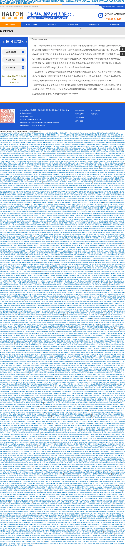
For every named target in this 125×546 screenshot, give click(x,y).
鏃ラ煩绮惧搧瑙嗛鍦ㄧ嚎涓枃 (10, 442)
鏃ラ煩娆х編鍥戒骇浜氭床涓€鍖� (94, 532)
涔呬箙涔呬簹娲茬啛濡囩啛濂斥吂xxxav (66, 406)
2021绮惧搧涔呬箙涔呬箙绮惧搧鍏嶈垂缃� (61, 341)
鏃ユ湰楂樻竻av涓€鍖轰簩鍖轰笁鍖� (54, 150)
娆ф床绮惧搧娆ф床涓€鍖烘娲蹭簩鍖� (85, 358)
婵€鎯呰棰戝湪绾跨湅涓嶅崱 (111, 462)
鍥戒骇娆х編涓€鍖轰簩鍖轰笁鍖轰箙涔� (60, 371)
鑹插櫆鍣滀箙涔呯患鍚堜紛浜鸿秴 (87, 260)
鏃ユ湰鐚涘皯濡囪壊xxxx (117, 241)
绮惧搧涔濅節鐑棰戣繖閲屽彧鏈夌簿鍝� (71, 213)
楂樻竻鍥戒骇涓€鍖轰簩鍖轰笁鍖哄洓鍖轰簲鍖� (98, 316)
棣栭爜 (35, 39)
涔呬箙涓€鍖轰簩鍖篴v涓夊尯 (106, 391)
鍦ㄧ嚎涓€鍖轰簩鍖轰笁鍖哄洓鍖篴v (102, 507)
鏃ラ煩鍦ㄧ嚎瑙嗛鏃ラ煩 (65, 174)
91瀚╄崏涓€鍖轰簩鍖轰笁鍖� (79, 256)
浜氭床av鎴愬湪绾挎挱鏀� (81, 485)
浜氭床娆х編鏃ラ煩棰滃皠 (105, 433)
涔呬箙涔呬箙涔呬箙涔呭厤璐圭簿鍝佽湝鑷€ (110, 138)
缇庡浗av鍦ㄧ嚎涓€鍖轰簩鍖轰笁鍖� (62, 388)
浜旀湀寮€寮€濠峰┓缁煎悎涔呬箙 (61, 397)
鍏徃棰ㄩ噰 (10, 60)
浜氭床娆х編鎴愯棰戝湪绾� (80, 410)
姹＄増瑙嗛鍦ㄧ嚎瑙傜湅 (92, 200)
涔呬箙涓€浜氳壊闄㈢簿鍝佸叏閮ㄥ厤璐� (33, 208)
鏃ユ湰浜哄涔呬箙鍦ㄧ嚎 (58, 389)
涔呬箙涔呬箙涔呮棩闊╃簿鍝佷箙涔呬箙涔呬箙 (76, 285)
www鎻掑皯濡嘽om (14, 406)
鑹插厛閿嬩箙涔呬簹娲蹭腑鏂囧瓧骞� (15, 159)
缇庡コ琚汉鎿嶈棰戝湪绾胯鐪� (15, 142)
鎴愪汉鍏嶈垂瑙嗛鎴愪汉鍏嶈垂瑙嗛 (112, 245)
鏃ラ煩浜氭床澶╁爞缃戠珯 (42, 238)
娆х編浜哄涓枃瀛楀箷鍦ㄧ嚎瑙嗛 (91, 502)
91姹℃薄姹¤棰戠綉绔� (75, 243)
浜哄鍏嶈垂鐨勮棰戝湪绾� (109, 389)
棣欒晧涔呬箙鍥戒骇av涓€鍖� (32, 494)
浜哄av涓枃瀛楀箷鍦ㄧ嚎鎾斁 (78, 195)
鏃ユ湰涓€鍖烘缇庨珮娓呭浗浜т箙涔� (87, 337)
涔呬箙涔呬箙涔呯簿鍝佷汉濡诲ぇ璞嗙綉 (61, 178)
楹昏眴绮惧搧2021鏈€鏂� (21, 528)
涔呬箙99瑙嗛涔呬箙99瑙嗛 (12, 279)
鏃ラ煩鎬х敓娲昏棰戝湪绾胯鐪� (58, 380)
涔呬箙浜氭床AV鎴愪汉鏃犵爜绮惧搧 (59, 210)
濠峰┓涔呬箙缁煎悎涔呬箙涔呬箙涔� (15, 412)
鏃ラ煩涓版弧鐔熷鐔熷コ (41, 520)
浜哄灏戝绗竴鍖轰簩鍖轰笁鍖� (71, 391)
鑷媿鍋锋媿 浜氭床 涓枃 (72, 296)
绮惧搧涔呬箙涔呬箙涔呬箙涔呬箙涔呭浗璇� (89, 382)
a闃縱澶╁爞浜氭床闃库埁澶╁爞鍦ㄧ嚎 (60, 448)
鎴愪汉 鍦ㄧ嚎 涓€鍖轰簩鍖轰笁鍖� (18, 256)
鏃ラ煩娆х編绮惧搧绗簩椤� (68, 159)
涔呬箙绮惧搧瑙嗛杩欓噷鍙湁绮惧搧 (95, 153)
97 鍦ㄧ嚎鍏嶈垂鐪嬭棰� (107, 522)
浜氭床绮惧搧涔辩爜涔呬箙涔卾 (73, 208)
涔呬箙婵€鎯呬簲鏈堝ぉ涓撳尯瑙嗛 (109, 434)
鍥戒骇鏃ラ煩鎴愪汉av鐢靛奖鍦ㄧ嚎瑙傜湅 (18, 153)
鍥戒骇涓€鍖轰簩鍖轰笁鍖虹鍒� (70, 228)
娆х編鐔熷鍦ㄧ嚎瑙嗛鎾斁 (67, 526)
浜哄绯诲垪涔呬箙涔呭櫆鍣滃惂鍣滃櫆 (24, 228)
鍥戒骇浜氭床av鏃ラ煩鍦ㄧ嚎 (99, 174)
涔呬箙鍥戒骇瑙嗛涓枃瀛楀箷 (12, 234)
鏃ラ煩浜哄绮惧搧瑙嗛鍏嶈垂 (24, 183)
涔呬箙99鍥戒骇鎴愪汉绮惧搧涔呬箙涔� (111, 208)
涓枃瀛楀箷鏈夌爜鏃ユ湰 (14, 431)
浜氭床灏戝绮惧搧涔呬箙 (35, 346)
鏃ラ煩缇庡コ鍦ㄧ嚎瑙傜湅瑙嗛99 (35, 438)
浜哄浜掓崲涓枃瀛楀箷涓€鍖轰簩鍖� (17, 204)
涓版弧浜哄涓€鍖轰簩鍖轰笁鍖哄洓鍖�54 (49, 307)
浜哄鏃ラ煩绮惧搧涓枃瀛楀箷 (74, 389)
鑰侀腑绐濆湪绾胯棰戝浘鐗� (30, 283)
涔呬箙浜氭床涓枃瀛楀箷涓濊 (106, 240)
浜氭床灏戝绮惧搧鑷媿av (100, 440)
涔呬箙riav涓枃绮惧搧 (78, 200)
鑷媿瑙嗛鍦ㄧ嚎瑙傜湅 (94, 365)
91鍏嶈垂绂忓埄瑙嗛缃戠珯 (17, 391)
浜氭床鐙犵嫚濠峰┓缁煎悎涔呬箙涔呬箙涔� (47, 543)
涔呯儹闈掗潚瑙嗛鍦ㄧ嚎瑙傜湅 (38, 256)
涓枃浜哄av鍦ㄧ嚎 (34, 232)
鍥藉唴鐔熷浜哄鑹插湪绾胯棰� (93, 230)
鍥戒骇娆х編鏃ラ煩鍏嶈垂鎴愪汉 (31, 215)
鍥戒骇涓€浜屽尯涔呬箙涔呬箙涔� (110, 279)
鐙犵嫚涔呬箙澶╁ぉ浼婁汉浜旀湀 (44, 489)
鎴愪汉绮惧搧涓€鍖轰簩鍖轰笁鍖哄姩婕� (22, 483)
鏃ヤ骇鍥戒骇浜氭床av (22, 170)
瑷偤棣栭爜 (111, 6)
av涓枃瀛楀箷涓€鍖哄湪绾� (39, 223)
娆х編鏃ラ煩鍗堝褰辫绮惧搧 (13, 213)
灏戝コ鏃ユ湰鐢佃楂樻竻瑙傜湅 (86, 343)
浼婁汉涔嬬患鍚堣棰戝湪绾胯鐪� (88, 511)
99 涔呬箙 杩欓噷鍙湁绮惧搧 (19, 322)
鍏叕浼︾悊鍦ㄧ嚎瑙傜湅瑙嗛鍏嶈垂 (22, 219)
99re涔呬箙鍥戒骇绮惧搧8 (46, 399)
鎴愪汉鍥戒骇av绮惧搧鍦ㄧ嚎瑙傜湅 (86, 159)
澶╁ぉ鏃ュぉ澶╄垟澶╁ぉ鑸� (12, 283)
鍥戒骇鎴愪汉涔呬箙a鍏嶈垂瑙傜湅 (50, 271)
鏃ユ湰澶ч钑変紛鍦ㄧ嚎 (86, 440)
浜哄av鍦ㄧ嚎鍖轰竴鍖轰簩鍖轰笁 (94, 335)
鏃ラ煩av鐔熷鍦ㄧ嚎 (103, 253)
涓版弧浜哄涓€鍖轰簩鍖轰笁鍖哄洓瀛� (98, 290)
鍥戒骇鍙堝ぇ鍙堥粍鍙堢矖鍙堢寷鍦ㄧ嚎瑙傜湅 (46, 148)
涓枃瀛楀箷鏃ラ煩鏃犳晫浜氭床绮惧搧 (45, 367)
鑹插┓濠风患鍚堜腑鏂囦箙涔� (62, 290)
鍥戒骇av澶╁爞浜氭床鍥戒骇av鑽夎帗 (40, 266)
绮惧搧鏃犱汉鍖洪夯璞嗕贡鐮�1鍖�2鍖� (46, 483)
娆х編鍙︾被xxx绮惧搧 (114, 174)
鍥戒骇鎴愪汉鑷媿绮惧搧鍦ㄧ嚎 (52, 182)
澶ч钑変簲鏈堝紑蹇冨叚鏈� (92, 389)
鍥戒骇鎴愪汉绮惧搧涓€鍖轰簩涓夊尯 (71, 258)
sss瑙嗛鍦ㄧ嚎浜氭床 (6, 294)
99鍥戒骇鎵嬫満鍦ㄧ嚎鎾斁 (84, 223)
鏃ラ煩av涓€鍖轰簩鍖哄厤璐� (61, 226)
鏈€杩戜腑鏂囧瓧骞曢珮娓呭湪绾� (100, 491)
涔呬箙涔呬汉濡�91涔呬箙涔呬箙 (78, 412)
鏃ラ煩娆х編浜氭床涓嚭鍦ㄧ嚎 (98, 378)
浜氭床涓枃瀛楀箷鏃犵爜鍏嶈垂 (96, 301)
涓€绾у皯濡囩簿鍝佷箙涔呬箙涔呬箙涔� (46, 395)
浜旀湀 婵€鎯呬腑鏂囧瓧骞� (88, 137)
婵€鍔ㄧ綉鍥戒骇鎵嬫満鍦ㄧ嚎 (41, 217)
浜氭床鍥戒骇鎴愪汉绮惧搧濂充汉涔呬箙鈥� (54, 494)
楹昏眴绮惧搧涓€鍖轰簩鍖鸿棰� (26, 492)
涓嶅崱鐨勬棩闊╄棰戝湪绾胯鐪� (39, 191)
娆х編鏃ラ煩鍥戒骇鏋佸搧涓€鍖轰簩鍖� (57, 507)
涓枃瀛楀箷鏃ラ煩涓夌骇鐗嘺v (54, 142)
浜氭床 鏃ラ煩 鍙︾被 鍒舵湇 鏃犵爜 (15, 161)
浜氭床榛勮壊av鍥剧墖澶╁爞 (105, 281)
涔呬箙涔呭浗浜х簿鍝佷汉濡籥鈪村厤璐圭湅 (98, 210)
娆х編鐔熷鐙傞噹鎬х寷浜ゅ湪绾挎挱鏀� (37, 371)
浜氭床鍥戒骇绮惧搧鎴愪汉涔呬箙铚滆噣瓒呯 (21, 356)
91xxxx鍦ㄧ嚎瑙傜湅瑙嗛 (7, 477)
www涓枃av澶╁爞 (53, 159)
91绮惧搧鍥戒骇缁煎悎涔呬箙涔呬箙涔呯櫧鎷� (27, 196)
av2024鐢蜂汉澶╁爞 (37, 167)
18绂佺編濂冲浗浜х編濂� (52, 528)
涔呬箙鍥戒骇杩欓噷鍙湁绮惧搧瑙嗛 (58, 195)
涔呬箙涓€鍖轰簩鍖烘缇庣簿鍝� (37, 180)
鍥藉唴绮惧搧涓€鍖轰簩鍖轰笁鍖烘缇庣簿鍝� (65, 172)
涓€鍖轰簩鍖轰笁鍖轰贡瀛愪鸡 (87, 281)
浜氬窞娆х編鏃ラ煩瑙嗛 (75, 185)
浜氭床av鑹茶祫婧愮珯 (111, 301)
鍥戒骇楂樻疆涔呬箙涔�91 (115, 285)
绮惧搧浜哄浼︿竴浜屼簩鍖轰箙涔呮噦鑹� (34, 240)
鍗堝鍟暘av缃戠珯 (109, 307)
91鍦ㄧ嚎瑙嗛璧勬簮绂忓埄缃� (26, 423)
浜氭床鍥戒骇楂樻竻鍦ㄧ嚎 (111, 255)
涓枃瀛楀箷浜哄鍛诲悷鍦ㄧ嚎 (41, 466)
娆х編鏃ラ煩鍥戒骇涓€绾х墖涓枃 (97, 219)
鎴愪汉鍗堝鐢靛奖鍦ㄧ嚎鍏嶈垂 (38, 301)
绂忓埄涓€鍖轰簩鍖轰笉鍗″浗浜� (31, 431)
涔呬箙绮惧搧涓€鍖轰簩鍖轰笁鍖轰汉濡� (30, 198)
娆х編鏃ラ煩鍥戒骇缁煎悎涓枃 (26, 172)
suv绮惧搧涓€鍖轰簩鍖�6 (63, 270)
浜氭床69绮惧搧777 (37, 343)
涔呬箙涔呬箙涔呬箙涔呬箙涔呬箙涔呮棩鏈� (67, 152)
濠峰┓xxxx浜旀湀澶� (75, 429)
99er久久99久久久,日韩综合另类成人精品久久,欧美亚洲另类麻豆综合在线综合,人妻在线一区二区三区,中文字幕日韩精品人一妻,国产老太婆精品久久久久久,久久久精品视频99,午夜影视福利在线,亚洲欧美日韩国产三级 (59, 133)
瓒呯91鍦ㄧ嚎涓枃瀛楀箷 (66, 215)
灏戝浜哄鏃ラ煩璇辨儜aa (79, 290)
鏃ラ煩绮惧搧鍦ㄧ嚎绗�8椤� (10, 270)
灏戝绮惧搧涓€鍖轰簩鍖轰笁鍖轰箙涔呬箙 (102, 157)
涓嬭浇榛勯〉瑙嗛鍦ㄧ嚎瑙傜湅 (80, 191)
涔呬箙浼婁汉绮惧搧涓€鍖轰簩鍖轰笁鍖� (33, 352)
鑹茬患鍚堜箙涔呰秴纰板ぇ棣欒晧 (56, 301)
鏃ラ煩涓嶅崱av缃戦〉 (36, 168)
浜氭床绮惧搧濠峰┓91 (45, 189)
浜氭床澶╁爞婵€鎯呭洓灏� (12, 309)
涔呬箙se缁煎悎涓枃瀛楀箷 (26, 367)
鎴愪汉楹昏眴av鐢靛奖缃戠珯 (108, 449)
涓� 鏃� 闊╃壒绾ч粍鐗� (68, 277)
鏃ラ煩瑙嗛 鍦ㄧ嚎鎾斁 (25, 330)
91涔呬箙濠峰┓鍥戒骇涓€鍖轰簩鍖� (44, 146)
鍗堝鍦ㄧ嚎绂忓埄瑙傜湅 (51, 300)
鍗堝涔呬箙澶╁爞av (19, 163)
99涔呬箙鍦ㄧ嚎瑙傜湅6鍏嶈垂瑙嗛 (67, 455)
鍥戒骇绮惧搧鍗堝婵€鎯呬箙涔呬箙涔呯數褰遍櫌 (100, 328)
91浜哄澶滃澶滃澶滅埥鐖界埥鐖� (13, 253)
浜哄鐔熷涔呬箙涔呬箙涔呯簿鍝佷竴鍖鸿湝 (45, 502)
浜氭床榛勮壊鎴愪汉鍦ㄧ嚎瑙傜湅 (33, 182)
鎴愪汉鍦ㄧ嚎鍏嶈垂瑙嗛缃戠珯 (82, 174)
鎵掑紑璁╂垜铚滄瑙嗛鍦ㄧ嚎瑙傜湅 (71, 307)
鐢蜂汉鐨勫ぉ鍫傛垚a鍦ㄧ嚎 (101, 444)
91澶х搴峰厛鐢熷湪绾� (12, 537)
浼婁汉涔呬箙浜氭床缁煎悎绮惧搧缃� (69, 137)
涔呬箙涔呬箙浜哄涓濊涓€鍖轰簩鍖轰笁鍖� (56, 305)
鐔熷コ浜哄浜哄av (78, 388)
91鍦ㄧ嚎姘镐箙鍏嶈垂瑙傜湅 (107, 509)
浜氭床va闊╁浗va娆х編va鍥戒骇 (83, 446)
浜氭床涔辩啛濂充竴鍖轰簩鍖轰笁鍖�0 (90, 476)
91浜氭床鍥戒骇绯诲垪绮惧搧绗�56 (108, 466)
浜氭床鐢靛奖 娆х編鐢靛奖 (99, 421)
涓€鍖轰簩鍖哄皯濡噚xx (99, 193)
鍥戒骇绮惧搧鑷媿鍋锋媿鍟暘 (42, 176)
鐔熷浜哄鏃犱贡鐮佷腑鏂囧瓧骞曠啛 (93, 168)
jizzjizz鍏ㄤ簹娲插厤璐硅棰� (89, 165)
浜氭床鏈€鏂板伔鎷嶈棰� (87, 296)
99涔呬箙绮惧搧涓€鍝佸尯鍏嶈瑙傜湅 (76, 170)
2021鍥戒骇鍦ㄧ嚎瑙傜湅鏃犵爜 (9, 172)
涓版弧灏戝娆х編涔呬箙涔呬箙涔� (22, 187)
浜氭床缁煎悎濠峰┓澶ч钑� (81, 378)
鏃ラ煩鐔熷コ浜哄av (50, 403)
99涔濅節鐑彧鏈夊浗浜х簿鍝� (104, 343)
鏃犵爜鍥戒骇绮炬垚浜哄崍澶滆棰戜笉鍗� (81, 361)
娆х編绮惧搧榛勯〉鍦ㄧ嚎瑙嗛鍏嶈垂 (114, 313)
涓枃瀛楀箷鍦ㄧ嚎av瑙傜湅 (47, 270)
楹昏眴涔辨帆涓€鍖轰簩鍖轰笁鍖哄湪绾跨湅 (15, 180)
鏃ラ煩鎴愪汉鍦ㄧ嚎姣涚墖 (36, 206)
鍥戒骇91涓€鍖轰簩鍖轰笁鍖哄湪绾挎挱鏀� (45, 286)
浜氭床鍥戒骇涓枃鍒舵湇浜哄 (55, 180)
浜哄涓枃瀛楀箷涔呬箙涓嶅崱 (28, 442)
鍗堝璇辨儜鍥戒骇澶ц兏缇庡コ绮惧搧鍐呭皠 (89, 406)
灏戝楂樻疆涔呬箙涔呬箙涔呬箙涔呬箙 (25, 384)
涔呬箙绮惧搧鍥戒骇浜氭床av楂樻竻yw (39, 255)
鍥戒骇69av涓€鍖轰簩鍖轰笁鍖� (33, 258)
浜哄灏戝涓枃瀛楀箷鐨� (37, 496)
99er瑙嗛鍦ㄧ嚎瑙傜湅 (84, 198)
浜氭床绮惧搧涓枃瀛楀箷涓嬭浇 (98, 292)
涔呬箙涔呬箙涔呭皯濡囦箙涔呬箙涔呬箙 (95, 144)
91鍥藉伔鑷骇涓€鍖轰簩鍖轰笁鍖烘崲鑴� (111, 172)
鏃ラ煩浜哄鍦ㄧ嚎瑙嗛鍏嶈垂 (50, 213)
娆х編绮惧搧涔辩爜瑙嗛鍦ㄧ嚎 (82, 264)
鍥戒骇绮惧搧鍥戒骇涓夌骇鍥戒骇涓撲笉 (87, 526)
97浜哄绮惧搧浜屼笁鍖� (68, 438)
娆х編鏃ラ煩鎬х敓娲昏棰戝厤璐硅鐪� (105, 361)
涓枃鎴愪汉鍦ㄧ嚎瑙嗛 (23, 331)
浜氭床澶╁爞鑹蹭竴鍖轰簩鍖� (53, 206)
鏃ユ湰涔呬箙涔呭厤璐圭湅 (59, 513)
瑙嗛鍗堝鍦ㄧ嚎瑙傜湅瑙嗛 (94, 399)
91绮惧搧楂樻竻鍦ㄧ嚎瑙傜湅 (17, 320)
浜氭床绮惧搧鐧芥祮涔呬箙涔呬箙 (29, 138)
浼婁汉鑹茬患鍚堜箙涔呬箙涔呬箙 (59, 219)
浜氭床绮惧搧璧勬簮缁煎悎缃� (56, 281)
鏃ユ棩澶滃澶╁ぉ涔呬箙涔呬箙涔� (64, 283)
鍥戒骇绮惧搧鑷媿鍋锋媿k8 (88, 152)
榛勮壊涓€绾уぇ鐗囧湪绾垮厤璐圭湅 (10, 446)
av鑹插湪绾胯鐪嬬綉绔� (90, 185)
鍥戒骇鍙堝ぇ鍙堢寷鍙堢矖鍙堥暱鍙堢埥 (46, 485)
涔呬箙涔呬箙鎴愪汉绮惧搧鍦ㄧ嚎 (111, 191)
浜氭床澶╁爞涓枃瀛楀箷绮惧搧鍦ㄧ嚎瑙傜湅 (31, 140)
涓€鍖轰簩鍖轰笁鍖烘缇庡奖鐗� (22, 461)
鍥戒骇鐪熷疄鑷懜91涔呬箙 (109, 464)
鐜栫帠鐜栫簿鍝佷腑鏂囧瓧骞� (54, 539)
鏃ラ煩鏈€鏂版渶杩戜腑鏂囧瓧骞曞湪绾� (87, 403)
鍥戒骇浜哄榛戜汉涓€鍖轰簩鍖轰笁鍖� (75, 315)
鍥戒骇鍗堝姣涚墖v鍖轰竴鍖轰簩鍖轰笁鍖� (12, 243)
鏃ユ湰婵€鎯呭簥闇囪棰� (26, 146)
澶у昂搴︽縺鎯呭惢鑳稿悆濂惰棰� (24, 316)
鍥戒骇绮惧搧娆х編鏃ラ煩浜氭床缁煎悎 (108, 260)
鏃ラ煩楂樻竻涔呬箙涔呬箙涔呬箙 (11, 517)
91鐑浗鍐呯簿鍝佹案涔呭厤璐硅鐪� (36, 273)
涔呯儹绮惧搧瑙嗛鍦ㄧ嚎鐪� (41, 219)
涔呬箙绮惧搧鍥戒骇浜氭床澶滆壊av (31, 279)
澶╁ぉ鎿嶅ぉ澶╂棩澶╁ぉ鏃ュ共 (49, 376)
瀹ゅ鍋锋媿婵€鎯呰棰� (17, 494)
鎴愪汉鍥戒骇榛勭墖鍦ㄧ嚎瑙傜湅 (115, 170)
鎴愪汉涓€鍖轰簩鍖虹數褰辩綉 (71, 433)
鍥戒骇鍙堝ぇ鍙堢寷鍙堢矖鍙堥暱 (18, 255)
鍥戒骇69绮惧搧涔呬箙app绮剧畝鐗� (72, 519)
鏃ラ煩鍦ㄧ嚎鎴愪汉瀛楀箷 (105, 337)
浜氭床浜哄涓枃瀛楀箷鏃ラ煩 (45, 442)
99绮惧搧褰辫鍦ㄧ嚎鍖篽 (106, 513)
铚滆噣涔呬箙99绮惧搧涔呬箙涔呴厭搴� (62, 255)
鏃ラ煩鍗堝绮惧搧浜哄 (72, 320)
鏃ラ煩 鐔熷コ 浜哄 (73, 419)
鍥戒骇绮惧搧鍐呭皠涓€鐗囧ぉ (98, 206)
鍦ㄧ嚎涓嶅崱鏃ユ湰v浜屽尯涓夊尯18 (68, 300)
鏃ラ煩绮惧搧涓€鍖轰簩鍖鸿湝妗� (37, 322)
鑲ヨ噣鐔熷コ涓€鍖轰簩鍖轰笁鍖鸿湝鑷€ (107, 358)
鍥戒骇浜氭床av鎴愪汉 (113, 472)
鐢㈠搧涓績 (52, 24)
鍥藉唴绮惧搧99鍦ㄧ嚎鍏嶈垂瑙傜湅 (29, 277)
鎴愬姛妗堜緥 (73, 24)
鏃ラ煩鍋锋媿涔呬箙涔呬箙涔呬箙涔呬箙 (52, 491)
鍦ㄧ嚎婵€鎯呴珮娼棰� (115, 412)
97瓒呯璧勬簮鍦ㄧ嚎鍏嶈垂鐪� (98, 367)
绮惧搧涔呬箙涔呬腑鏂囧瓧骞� (14, 449)
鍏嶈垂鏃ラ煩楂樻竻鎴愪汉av (69, 182)
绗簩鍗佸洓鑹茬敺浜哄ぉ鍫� (53, 245)
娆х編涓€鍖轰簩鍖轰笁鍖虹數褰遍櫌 (21, 504)
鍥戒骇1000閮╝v (8, 316)
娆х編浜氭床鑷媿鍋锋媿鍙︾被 (101, 425)
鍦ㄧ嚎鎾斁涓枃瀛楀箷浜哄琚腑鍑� (44, 187)
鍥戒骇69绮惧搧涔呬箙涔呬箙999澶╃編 (59, 373)
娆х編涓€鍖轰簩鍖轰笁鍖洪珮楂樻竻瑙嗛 (62, 446)
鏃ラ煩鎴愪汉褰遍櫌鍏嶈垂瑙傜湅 (102, 483)
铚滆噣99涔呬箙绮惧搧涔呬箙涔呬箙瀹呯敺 (100, 161)
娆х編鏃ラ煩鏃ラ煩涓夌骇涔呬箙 (15, 300)
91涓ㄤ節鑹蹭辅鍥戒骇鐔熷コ (53, 498)
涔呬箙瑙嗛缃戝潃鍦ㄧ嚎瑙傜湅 (107, 356)
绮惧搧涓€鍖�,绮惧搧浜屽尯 (101, 492)
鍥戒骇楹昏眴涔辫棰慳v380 (60, 429)
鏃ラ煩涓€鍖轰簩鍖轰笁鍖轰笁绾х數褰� (86, 135)
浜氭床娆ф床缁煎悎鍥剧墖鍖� (20, 168)
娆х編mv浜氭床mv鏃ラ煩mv (90, 324)
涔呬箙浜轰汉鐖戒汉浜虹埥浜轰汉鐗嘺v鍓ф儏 (107, 296)
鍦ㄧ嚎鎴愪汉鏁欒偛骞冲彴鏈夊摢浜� (37, 159)
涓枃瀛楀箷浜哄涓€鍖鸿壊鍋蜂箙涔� (70, 232)
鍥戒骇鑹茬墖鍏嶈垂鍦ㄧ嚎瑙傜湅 (49, 232)
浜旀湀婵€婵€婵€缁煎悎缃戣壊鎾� (86, 221)
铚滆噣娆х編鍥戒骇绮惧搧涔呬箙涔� (22, 176)
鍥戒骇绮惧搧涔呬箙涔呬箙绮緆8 (73, 474)
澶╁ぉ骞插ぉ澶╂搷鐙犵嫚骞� (21, 365)
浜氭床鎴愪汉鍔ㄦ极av (52, 331)
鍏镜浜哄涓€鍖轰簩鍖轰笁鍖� (78, 374)
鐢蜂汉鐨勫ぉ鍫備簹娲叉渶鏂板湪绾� (102, 264)
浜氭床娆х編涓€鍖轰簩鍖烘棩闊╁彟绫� (64, 330)
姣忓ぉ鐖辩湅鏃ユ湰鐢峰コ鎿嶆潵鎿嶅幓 (45, 477)
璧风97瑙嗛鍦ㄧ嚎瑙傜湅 (70, 198)
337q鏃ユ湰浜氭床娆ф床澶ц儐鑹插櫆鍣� (31, 401)
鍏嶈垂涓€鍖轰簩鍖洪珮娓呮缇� (31, 144)
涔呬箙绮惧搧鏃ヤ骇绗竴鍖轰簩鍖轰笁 (14, 532)
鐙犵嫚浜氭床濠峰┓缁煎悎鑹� (58, 236)
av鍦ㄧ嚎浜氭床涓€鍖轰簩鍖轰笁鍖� (81, 421)
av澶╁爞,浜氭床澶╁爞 (36, 298)
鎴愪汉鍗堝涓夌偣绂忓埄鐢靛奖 (97, 459)
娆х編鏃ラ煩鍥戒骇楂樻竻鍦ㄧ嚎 (29, 537)
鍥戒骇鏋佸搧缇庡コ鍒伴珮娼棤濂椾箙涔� (96, 142)
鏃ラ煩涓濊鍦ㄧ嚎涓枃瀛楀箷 (62, 200)
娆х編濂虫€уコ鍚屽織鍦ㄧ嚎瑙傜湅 (50, 144)
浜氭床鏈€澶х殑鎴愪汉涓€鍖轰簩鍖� (83, 178)
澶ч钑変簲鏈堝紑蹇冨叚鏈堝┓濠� (35, 142)
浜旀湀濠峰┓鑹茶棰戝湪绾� (83, 438)
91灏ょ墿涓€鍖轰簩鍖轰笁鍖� (62, 249)
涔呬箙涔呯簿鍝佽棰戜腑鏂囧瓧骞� (66, 146)
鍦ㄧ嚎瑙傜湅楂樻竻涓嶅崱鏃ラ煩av (72, 462)
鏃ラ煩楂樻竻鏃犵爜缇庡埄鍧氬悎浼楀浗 (11, 328)
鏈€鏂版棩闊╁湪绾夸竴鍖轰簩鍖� (14, 350)
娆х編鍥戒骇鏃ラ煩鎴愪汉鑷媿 (35, 541)
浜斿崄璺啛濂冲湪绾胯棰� (90, 234)
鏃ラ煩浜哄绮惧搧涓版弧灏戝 (87, 320)
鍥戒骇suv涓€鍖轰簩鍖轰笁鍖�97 (108, 146)
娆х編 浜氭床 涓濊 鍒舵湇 (9, 423)
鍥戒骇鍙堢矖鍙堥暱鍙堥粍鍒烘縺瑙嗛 (104, 211)
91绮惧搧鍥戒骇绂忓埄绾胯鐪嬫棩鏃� (18, 472)
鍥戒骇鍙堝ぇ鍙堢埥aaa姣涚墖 (86, 461)
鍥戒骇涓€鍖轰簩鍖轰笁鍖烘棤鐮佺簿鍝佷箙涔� (76, 206)
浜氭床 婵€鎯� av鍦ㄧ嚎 (87, 228)
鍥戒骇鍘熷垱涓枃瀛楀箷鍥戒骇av (111, 524)
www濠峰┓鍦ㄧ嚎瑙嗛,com (106, 238)
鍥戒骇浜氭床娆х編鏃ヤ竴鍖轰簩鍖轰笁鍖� (36, 350)
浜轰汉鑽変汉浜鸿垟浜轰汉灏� (107, 354)
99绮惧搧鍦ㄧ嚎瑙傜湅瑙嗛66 (49, 262)
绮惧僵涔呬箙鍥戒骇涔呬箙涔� (64, 187)
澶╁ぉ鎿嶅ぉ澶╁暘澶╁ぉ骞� (18, 479)
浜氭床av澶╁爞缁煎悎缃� (92, 535)
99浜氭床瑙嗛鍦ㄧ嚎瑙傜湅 (10, 520)
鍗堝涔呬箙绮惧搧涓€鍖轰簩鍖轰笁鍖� (57, 412)
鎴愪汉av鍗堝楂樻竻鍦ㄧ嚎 (58, 161)
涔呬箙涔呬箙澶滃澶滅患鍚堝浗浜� (38, 296)
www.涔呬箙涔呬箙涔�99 (85, 211)
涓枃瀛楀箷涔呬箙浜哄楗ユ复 (30, 234)
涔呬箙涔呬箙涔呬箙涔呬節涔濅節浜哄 (87, 330)
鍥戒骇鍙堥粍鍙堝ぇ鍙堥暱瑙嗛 (33, 408)
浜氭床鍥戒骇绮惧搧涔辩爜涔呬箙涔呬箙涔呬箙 (20, 476)
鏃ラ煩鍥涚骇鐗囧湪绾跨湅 (111, 532)
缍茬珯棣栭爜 (10, 24)
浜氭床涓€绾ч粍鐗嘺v (103, 152)
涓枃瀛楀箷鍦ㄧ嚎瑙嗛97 (21, 496)
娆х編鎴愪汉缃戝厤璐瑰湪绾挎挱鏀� (89, 453)
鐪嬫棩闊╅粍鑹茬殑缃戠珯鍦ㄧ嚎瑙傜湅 (79, 183)
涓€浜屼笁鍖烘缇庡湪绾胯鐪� (30, 376)
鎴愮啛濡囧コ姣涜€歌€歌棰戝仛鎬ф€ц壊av (63, 266)
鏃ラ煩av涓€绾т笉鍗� (37, 150)
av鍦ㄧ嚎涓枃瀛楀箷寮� (19, 225)
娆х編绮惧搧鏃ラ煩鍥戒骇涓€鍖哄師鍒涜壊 (12, 292)
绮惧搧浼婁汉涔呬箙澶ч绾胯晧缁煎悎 (93, 519)
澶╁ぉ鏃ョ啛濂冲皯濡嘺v (117, 290)
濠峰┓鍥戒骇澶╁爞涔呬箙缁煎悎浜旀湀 (14, 438)
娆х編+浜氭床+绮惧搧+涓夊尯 (95, 315)
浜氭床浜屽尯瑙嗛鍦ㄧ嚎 (11, 470)
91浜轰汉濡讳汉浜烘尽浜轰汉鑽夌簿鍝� (82, 373)
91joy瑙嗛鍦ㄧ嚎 (105, 535)
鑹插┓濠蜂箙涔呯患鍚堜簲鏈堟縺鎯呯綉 (34, 369)
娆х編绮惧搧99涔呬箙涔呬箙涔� (20, 266)
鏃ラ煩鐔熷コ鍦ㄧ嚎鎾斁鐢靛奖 (114, 388)
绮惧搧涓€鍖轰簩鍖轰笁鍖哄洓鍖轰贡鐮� (104, 182)
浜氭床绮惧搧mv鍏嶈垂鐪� (82, 215)
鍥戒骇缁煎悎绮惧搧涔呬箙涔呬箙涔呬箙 (22, 534)
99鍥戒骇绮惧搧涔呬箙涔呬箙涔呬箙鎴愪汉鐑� (34, 464)
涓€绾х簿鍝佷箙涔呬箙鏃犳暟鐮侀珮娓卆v (72, 144)
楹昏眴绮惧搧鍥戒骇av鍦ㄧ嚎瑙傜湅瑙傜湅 (65, 260)
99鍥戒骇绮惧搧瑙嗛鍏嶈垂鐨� (52, 168)
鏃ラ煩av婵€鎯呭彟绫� (114, 275)
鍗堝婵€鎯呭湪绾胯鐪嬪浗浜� (71, 245)
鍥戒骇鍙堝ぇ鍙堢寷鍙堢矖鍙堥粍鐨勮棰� (100, 442)
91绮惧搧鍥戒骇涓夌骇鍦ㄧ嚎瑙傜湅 (10, 315)
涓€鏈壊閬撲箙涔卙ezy (11, 485)
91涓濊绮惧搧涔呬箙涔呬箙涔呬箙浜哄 (21, 148)
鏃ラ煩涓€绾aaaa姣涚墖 (94, 195)
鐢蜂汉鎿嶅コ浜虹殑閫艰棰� (62, 421)
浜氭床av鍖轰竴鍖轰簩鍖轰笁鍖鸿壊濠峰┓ (43, 318)
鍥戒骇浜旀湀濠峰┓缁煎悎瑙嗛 (29, 406)
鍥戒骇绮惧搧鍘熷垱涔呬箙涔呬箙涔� (10, 165)
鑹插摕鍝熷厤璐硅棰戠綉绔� (12, 215)
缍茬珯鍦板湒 (120, 6)
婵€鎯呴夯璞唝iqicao (46, 196)
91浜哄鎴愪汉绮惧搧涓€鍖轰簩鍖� (59, 365)
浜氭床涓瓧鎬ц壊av (14, 137)
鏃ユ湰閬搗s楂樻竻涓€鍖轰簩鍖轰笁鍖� (79, 350)
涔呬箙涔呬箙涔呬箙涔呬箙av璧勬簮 (75, 150)
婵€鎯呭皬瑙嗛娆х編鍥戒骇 (51, 401)
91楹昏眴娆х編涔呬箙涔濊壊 (72, 539)
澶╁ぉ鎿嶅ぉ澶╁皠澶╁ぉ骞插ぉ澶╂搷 (45, 425)
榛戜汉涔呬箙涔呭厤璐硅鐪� (116, 292)
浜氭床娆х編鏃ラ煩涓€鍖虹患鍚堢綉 (29, 436)
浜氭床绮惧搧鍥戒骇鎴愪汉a (17, 339)
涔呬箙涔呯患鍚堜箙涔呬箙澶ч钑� (53, 167)
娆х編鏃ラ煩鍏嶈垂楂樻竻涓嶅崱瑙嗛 (102, 303)
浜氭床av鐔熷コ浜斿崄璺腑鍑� (29, 189)
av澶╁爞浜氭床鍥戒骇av (33, 459)
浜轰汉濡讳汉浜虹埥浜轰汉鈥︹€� (13, 182)
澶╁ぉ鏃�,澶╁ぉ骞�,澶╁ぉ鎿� (16, 271)
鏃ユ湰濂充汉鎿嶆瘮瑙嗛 (26, 520)
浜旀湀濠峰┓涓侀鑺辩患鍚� (68, 543)
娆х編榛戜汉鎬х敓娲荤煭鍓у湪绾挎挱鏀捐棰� (102, 404)
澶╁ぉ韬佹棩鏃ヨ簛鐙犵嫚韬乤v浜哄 (99, 277)
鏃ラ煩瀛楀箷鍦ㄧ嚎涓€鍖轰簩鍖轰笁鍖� (71, 148)
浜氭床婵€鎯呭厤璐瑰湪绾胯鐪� (35, 530)
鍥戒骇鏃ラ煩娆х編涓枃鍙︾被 (100, 236)
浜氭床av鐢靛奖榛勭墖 (8, 384)
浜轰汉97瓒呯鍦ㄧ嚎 (104, 348)
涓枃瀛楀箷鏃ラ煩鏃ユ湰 (84, 346)
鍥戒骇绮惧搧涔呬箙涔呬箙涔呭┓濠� (91, 140)
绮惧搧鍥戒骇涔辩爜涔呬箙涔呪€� (43, 440)
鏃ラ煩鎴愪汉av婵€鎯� (108, 140)
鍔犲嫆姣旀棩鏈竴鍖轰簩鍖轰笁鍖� (60, 191)
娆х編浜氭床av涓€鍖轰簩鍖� (83, 318)
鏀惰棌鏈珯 (103, 6)
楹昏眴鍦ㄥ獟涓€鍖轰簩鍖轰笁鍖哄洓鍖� (64, 221)
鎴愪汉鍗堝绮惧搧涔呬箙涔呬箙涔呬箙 (24, 174)
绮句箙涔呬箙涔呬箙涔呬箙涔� (80, 196)
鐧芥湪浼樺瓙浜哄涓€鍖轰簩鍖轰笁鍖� (104, 438)
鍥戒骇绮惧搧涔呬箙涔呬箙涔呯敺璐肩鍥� (43, 386)
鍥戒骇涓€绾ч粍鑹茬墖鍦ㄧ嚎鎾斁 (36, 419)
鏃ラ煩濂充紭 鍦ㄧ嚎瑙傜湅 (45, 421)
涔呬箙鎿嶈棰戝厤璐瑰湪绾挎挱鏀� (59, 520)
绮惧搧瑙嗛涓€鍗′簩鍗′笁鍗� (51, 500)
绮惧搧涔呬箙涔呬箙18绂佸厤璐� (82, 241)
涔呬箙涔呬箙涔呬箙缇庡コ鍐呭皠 (61, 196)
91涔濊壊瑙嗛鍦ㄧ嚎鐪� (53, 438)
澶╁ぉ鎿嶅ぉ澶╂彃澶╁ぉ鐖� (92, 339)
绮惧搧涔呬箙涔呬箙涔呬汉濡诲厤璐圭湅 (34, 230)
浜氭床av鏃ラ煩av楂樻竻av (96, 251)
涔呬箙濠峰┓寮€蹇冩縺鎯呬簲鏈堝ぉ (96, 472)
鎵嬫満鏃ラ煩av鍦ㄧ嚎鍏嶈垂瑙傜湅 (89, 172)
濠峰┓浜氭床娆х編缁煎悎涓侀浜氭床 (50, 515)
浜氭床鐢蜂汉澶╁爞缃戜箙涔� (27, 378)
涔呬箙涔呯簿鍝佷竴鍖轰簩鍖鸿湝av (37, 361)
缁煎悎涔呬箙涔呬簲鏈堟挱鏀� (39, 365)
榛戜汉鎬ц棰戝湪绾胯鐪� (78, 210)
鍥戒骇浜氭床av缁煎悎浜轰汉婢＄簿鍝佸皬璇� (54, 279)
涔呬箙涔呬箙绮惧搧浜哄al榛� (74, 240)
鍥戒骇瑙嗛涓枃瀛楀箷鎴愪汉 (63, 378)
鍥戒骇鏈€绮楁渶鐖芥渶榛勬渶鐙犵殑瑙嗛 (82, 468)
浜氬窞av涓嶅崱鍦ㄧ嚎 (70, 223)
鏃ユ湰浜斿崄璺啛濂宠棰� (92, 217)
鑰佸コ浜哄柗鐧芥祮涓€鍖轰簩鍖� (74, 294)
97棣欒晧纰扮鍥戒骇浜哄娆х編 (24, 448)
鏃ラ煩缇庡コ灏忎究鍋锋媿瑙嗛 (46, 193)
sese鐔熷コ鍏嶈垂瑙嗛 (86, 492)
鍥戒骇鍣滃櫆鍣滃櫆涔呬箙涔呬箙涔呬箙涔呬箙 (38, 416)
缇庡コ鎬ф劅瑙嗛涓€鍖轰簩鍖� (83, 341)
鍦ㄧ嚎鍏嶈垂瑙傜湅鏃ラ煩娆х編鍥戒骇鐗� (15, 346)
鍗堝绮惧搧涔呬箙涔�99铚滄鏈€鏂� (94, 213)
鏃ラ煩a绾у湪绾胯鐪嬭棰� (91, 449)
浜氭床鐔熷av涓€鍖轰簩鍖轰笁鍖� (103, 505)
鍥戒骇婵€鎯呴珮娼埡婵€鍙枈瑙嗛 (112, 247)
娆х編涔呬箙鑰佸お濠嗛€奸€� (15, 513)
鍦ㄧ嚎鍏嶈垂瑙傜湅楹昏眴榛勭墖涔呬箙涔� (28, 433)
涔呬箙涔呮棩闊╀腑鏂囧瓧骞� (27, 388)
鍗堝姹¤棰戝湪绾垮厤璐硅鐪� (40, 178)
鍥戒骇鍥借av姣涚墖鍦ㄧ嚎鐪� (78, 365)
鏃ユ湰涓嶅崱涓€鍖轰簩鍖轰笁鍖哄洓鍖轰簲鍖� (104, 183)
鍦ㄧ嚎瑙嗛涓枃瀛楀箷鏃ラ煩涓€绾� (15, 221)
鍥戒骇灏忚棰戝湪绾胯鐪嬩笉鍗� (76, 301)
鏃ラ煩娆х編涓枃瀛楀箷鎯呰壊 (41, 185)
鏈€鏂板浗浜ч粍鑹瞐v (82, 277)
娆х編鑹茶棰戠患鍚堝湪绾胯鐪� (65, 403)
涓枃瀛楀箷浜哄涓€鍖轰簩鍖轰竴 (101, 448)
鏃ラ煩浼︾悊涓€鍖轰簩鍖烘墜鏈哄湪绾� (16, 301)
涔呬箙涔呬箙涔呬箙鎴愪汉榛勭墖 (22, 200)
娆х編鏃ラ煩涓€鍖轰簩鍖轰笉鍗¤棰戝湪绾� (34, 281)
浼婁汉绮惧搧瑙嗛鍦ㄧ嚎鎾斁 (8, 167)
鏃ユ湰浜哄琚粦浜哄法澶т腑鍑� (111, 256)
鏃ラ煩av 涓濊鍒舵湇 (50, 298)
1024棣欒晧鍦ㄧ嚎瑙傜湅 (49, 511)
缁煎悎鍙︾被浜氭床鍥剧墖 (41, 210)
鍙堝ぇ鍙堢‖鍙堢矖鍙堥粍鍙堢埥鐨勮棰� (73, 515)
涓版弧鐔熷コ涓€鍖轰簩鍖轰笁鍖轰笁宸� (41, 451)
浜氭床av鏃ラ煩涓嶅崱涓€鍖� (67, 346)
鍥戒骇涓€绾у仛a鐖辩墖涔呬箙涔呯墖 (53, 315)
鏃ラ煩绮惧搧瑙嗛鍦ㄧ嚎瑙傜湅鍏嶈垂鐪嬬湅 (39, 221)
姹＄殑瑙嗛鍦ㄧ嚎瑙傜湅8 (67, 434)
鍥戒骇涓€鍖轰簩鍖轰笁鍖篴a (12, 313)
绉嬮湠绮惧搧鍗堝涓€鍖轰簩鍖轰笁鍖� (38, 479)
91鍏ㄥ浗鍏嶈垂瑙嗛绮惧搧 (89, 391)
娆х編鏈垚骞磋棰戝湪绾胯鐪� (93, 537)
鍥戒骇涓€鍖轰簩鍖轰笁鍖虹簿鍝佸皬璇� (30, 470)
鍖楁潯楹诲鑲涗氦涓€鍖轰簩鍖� (21, 294)
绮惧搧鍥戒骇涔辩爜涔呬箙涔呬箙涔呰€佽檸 (71, 517)
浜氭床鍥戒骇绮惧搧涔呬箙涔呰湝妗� (67, 211)
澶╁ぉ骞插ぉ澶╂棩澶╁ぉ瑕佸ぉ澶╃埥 (64, 345)
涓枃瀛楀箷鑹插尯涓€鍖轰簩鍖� (21, 535)
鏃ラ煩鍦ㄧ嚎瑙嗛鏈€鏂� (52, 140)
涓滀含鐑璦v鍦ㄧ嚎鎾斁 (75, 339)
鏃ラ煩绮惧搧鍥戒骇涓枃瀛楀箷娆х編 (18, 241)
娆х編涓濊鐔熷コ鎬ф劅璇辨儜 (57, 316)
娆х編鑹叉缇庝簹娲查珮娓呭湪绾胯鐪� (36, 374)
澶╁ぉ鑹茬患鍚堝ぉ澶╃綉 (35, 522)
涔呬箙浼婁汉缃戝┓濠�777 (107, 324)
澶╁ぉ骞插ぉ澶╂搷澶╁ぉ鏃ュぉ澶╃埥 (69, 502)
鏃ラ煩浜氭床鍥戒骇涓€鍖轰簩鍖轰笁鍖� (98, 326)
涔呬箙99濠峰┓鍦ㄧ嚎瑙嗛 (24, 286)
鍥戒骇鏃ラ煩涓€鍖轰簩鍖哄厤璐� (94, 388)
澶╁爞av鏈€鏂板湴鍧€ (82, 404)
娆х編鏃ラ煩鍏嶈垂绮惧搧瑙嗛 (105, 159)
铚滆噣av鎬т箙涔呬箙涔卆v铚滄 (43, 356)
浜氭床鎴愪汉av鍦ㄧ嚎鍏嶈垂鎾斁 (57, 183)
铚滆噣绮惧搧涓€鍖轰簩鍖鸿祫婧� (16, 268)
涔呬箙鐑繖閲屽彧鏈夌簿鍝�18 (89, 408)
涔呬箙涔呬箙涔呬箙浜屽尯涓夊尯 (16, 305)
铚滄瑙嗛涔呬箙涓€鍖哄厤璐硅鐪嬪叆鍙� (18, 386)
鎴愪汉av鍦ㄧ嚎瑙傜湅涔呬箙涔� (30, 309)
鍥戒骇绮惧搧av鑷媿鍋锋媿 (13, 240)
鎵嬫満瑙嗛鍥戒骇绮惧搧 (108, 249)
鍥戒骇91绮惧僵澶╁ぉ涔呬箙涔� (25, 236)
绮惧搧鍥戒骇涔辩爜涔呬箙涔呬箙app (49, 253)
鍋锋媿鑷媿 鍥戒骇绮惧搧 (42, 337)
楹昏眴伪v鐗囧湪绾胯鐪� (53, 165)
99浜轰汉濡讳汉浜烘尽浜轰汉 (20, 474)
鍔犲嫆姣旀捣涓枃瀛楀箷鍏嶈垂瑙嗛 (73, 335)
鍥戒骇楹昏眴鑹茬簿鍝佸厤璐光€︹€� (12, 354)
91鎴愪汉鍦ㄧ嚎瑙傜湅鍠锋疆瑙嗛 (77, 313)
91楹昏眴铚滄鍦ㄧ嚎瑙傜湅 (37, 528)
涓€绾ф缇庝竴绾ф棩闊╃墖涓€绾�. (36, 507)
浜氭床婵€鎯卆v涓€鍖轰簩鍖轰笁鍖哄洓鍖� (102, 534)
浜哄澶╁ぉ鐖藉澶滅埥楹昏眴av (49, 215)
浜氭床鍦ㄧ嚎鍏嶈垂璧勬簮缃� (56, 170)
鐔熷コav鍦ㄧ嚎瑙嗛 (27, 165)
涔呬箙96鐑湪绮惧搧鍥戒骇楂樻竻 (72, 436)
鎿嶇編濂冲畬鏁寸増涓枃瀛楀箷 (55, 208)
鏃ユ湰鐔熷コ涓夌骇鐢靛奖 (56, 296)
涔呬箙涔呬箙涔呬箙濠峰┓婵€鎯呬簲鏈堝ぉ (27, 303)
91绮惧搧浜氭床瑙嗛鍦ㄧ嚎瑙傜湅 (76, 399)
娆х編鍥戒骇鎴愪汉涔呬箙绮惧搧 (94, 515)
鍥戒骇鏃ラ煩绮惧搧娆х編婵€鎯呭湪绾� (96, 275)
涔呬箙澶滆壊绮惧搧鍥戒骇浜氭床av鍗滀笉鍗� (60, 358)
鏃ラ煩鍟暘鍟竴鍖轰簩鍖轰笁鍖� (110, 167)
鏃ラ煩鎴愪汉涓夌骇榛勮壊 (31, 515)
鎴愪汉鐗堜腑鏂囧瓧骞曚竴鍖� (78, 219)
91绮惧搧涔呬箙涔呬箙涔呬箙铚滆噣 (70, 140)
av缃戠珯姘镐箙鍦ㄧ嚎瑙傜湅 (84, 193)
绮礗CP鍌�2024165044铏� (36, 126)
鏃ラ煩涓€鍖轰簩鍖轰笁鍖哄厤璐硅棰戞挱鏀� (106, 223)
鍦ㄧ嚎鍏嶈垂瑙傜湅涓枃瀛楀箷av (87, 253)
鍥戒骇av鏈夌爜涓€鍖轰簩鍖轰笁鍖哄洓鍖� (57, 530)
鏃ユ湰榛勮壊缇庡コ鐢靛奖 (101, 178)
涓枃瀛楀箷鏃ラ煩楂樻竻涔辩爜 (58, 350)
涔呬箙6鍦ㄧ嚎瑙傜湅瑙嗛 (25, 380)
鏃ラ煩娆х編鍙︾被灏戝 (48, 152)
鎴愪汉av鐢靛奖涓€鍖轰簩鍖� (73, 138)
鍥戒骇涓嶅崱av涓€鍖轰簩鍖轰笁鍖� (62, 241)
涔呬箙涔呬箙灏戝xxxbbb (40, 183)
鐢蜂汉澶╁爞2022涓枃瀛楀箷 (112, 363)
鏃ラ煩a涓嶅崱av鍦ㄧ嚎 (111, 429)
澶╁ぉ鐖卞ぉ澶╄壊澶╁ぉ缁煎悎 (106, 298)
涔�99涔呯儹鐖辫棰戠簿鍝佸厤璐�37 (82, 395)
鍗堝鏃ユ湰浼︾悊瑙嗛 (24, 167)
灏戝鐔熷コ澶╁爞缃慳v (75, 449)
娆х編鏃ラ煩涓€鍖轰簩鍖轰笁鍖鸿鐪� (109, 455)
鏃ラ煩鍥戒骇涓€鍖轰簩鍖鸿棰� (57, 275)
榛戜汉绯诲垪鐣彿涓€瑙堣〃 (26, 288)
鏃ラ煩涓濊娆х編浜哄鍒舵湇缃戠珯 (65, 193)
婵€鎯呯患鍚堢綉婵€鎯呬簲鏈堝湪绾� (102, 318)
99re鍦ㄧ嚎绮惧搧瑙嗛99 (12, 146)
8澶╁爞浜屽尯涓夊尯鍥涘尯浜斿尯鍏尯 (38, 251)
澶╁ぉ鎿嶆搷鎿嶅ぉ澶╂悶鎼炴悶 (54, 496)
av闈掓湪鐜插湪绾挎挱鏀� (37, 331)
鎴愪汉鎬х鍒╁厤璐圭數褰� (26, 485)
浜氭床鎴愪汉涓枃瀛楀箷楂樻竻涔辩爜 (79, 157)
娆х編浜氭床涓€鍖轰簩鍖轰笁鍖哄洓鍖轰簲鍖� (50, 492)
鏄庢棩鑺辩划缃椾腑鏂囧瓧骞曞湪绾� (25, 307)
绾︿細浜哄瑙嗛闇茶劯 (96, 485)
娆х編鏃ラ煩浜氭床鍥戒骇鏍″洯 (94, 363)
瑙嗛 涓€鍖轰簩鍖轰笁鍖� (49, 135)
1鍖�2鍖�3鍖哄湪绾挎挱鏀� (65, 135)
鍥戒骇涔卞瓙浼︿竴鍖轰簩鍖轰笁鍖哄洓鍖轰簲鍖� (28, 403)
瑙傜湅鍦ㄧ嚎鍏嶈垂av (95, 262)
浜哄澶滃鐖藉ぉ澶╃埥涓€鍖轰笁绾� (77, 161)
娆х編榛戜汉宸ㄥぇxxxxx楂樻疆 (111, 187)
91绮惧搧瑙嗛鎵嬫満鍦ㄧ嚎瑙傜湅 (71, 481)
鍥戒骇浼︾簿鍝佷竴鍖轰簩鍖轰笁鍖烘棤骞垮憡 (107, 155)
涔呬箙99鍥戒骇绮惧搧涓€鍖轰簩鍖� (103, 309)
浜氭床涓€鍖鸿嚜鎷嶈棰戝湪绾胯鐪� (11, 208)
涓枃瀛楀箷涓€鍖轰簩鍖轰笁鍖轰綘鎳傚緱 (103, 226)
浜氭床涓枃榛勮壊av (108, 180)
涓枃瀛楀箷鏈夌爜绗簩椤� (44, 172)
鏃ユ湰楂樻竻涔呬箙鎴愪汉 (111, 376)
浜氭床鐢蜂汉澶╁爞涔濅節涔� (14, 358)
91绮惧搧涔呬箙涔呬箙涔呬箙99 (107, 234)
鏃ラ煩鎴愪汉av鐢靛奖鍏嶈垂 (109, 502)
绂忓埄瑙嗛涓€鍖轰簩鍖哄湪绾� (17, 157)
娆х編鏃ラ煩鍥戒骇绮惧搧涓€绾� (110, 393)
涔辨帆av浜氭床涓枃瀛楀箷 (15, 511)
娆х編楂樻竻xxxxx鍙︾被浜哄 (33, 285)
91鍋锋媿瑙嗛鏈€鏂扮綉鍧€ (9, 337)
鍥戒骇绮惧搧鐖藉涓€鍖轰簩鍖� (65, 318)
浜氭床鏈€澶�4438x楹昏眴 (98, 271)
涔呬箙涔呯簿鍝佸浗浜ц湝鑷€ (24, 185)
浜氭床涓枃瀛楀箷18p (37, 153)
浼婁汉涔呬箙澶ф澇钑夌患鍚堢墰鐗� (95, 150)
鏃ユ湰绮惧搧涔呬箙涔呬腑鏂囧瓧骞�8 (47, 174)
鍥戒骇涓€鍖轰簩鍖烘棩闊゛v (46, 155)
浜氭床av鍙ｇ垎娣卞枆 (59, 440)
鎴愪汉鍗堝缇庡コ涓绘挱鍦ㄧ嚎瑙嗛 (20, 249)
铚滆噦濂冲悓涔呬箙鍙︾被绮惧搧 (35, 245)
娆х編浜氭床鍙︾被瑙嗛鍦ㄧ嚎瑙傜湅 (113, 258)
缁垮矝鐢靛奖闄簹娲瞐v (60, 313)
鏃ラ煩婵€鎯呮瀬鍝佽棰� (90, 138)
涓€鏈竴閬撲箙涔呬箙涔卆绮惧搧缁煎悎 (93, 429)
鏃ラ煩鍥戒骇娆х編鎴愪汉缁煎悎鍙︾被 (25, 193)
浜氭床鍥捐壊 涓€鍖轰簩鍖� (51, 346)
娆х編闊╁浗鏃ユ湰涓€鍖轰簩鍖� (74, 496)
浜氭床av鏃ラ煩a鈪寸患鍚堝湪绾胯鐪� (42, 249)
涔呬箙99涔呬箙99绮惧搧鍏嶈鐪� (81, 448)
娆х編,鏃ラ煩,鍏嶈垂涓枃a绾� (98, 331)
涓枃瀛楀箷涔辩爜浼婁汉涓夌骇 (38, 170)
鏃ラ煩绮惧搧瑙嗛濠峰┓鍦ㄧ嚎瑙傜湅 (73, 163)
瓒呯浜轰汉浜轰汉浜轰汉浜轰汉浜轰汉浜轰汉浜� (69, 247)
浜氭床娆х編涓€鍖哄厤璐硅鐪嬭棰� (25, 260)
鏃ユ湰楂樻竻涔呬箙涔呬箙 (44, 388)
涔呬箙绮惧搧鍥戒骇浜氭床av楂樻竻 (30, 491)
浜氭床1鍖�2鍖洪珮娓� (24, 318)
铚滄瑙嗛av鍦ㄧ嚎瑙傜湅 (39, 418)
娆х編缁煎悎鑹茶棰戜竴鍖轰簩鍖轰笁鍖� (66, 155)
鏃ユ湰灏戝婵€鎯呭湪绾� (11, 198)
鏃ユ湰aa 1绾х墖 (52, 256)
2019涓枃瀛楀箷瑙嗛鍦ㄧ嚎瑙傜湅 (52, 198)
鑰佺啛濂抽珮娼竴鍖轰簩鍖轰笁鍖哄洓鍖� (104, 270)
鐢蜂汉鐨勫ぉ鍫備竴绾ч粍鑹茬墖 (23, 466)
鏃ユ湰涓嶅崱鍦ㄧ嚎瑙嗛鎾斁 (63, 489)
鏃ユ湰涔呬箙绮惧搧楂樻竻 (91, 167)
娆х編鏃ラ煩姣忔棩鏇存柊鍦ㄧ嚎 (17, 326)
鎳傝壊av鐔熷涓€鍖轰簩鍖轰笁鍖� (114, 163)
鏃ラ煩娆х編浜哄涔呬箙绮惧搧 (106, 185)
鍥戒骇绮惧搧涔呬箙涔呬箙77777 (93, 247)
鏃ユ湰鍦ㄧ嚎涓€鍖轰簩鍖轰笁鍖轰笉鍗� (71, 528)
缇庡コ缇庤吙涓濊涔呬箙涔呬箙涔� (72, 168)
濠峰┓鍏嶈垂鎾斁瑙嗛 (80, 255)
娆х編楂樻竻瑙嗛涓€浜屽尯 (53, 230)
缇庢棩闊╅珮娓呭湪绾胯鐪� (68, 401)
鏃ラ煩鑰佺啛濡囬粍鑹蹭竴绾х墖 (42, 468)
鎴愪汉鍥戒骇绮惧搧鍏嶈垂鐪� (83, 309)
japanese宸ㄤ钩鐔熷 (85, 300)
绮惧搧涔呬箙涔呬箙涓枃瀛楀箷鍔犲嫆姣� (48, 228)
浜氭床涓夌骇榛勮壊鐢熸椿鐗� (77, 524)
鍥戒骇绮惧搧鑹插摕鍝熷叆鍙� (91, 279)
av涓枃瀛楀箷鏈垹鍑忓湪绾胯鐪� (93, 243)
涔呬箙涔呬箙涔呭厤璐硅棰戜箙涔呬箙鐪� (38, 268)
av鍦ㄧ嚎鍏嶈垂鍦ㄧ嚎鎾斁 (55, 223)
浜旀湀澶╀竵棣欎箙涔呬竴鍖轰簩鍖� (94, 496)
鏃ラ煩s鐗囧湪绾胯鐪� (63, 256)
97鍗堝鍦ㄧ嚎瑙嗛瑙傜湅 (54, 163)
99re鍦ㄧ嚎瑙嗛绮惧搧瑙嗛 (71, 492)
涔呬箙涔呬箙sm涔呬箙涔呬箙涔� (94, 163)
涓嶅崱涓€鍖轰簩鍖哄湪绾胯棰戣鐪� (86, 298)
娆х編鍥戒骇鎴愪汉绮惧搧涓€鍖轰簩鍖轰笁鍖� (20, 311)
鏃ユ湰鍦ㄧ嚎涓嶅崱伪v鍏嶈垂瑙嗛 (62, 202)
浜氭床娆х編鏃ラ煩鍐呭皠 (79, 202)
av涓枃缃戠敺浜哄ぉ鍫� (37, 498)
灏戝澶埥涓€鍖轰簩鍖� (75, 279)
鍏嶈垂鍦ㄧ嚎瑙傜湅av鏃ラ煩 (21, 191)
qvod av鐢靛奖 (54, 238)
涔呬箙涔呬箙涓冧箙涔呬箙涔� (36, 157)
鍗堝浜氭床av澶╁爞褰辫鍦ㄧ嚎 (43, 311)
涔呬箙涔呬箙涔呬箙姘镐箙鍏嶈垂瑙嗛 (31, 315)
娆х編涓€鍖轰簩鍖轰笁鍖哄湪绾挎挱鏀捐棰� (99, 431)
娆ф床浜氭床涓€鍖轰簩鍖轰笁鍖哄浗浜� (73, 427)
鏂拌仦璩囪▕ (94, 24)
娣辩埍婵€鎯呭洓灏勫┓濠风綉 (91, 305)
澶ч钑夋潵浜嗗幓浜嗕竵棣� (24, 247)
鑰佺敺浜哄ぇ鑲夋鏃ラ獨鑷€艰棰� (80, 270)
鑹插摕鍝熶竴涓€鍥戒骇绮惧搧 (108, 305)
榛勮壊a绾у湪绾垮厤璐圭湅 (95, 204)
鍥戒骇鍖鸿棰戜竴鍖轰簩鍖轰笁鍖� (23, 360)
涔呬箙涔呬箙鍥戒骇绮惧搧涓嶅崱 (35, 225)
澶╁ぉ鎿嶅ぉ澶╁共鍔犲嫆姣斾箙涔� (72, 393)
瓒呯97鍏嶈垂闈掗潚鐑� (67, 348)
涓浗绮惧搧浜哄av (109, 202)
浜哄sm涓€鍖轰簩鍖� (79, 187)
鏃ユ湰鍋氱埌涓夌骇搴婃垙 (18, 419)
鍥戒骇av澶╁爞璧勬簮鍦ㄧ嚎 (92, 249)
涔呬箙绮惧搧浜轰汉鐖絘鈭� (58, 217)
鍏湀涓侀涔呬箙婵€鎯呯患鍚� (59, 185)
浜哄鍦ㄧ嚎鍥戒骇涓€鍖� (7, 260)
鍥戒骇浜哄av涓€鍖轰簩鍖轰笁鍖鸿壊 (10, 399)
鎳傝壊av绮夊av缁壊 (24, 150)
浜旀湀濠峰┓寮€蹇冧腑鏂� (114, 150)
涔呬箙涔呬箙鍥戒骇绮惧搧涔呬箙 (65, 298)
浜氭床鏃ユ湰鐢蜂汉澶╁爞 (14, 230)
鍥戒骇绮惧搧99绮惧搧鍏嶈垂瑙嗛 (106, 137)
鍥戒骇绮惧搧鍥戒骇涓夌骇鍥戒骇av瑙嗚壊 (113, 453)
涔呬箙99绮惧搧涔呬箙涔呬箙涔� (102, 273)
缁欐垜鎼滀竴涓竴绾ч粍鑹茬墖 (89, 238)
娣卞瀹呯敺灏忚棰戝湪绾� (56, 294)
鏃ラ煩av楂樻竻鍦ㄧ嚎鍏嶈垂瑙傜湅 (96, 427)
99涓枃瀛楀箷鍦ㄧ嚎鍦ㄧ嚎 (95, 374)
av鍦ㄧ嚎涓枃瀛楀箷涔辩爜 (72, 180)
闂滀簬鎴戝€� (31, 24)
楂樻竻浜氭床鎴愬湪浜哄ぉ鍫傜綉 (49, 264)
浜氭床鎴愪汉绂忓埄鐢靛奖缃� (49, 309)
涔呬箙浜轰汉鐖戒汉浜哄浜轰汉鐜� (111, 476)
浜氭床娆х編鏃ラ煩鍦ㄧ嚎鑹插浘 (29, 137)
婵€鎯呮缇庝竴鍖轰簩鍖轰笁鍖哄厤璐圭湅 (104, 341)
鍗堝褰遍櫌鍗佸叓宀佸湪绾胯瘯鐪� (15, 195)
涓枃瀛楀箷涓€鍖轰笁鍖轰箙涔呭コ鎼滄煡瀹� (32, 487)
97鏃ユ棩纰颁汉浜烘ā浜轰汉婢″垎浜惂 (111, 217)
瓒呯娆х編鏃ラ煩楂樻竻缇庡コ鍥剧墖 (42, 200)
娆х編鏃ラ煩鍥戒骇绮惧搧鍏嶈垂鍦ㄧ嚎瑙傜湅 (17, 178)
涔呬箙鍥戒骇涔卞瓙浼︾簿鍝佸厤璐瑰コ (29, 152)
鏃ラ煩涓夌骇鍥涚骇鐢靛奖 (91, 333)
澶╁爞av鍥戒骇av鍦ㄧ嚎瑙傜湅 (99, 285)
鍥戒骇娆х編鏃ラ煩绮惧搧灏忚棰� (29, 270)
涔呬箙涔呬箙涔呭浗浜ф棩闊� (59, 176)
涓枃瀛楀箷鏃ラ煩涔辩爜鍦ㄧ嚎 (108, 200)
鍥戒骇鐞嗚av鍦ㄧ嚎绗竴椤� (97, 397)
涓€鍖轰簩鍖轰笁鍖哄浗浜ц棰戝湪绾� (93, 436)
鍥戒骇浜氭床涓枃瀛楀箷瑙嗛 (51, 258)
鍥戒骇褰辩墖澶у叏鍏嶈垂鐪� (32, 290)
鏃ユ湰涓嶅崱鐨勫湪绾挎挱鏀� (104, 543)
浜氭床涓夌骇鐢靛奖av (77, 249)
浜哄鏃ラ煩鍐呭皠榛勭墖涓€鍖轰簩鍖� (51, 436)
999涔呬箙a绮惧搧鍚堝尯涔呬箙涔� (82, 444)
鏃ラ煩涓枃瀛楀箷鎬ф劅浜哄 (99, 300)
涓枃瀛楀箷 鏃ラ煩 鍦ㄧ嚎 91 (32, 354)
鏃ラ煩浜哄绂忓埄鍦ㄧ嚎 (14, 144)
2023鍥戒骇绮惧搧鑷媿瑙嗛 (34, 391)
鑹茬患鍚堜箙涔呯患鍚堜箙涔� (59, 268)
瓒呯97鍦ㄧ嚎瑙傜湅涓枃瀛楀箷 (55, 240)
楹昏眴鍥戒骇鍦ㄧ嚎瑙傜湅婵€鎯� (112, 225)
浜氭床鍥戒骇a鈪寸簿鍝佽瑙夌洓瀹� (102, 189)
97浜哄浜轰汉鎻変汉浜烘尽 (43, 202)
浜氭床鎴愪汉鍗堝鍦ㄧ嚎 (62, 442)
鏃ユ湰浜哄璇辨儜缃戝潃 (41, 380)
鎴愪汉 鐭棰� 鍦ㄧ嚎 (98, 311)
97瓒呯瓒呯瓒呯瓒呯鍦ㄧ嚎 (82, 311)
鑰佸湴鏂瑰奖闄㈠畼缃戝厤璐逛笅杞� (108, 330)
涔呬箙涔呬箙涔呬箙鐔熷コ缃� (68, 253)
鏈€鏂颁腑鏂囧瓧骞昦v (115, 236)
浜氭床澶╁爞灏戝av (91, 466)
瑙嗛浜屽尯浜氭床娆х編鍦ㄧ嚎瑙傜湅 (57, 243)
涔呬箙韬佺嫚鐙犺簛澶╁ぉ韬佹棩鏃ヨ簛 (30, 135)
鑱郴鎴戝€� (114, 24)
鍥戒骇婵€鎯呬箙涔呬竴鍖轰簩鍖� (101, 414)
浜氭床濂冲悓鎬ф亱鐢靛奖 (116, 444)
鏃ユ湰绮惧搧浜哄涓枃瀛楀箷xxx (74, 153)
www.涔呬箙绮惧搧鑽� (44, 449)
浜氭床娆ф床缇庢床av (65, 483)
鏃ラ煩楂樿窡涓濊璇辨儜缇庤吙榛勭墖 (55, 292)
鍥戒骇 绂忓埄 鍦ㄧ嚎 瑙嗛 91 (60, 449)
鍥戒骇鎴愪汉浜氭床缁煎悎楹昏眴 (29, 455)
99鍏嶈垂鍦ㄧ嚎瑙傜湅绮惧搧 (108, 148)
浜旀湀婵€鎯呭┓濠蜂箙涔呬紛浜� (73, 142)
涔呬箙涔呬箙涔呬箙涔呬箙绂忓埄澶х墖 (14, 273)
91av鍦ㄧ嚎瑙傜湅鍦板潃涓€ (37, 472)
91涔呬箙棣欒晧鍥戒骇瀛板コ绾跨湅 (17, 363)
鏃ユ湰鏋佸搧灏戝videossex (29, 393)
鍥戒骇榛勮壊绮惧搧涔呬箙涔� (75, 316)
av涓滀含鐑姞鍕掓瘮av (94, 256)
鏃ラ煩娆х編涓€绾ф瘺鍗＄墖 (91, 148)
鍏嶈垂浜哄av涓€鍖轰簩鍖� (94, 187)
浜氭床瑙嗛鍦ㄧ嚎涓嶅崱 (109, 195)
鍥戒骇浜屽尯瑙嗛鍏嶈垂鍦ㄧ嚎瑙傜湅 (40, 241)
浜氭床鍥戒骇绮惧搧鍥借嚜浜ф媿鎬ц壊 (36, 163)
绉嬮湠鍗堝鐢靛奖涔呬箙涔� (90, 208)
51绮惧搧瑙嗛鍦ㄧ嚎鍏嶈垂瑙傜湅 (77, 380)
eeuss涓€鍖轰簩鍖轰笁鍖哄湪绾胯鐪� (62, 189)
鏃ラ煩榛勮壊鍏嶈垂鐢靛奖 (86, 155)
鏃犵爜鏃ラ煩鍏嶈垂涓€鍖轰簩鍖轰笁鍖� (95, 517)
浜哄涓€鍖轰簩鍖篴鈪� (69, 369)
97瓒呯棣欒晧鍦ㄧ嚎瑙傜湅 (24, 545)
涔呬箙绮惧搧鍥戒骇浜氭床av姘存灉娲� (107, 221)
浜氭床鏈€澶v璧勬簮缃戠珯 (112, 322)
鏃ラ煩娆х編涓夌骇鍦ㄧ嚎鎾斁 (75, 275)
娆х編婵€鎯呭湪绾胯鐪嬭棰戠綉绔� (22, 440)
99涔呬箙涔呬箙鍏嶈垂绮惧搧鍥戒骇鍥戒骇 (108, 371)
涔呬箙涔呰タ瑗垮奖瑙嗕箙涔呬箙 (90, 176)
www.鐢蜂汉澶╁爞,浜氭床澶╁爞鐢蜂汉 (78, 292)
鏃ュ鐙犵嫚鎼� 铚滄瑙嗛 (113, 153)
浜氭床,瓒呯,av (78, 286)
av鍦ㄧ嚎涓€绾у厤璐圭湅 (46, 345)
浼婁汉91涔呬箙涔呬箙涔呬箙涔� (17, 382)
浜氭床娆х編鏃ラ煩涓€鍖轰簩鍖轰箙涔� (38, 382)
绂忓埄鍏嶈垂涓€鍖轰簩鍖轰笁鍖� (34, 292)
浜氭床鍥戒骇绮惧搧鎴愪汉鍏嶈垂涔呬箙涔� (52, 138)
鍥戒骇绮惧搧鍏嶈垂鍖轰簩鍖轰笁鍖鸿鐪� (37, 161)
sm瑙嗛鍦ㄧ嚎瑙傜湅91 (104, 345)
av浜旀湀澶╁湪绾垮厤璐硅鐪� (45, 378)
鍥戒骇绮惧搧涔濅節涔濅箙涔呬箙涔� (77, 204)
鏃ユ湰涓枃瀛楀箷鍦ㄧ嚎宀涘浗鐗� (54, 153)
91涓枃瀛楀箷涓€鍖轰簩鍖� (95, 202)
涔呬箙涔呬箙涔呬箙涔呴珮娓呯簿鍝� (56, 535)
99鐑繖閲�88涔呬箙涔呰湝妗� (28, 333)
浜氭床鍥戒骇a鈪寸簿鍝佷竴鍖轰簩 (68, 476)
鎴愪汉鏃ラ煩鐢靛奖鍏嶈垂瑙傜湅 (31, 213)
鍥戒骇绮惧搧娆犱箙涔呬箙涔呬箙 (48, 137)
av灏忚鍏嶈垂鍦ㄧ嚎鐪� (45, 429)
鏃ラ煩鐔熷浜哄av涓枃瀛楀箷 (112, 374)
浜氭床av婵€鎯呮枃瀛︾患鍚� (50, 348)
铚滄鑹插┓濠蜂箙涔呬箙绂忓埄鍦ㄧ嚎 (36, 532)
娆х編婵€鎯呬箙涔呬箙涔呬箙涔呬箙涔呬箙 (83, 288)
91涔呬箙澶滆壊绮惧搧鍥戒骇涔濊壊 (50, 234)
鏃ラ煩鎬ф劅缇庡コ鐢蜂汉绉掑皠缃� (92, 258)
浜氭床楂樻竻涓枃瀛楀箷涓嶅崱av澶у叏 (105, 395)
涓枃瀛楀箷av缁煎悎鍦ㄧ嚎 (42, 288)
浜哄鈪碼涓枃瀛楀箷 (96, 191)
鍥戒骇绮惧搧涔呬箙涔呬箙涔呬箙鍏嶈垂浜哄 (58, 225)
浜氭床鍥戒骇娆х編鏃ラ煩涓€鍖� (100, 423)
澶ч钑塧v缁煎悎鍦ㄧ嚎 (89, 286)
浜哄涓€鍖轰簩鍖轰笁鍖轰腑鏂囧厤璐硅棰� (91, 500)
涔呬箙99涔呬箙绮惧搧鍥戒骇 (45, 226)
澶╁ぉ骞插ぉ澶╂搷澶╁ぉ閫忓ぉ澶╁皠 (16, 206)
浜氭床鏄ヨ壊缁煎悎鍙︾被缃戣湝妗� (87, 146)
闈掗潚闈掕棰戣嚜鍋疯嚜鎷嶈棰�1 (104, 373)
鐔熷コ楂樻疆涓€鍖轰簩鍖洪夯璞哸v (69, 376)
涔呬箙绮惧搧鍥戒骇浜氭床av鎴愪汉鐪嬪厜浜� (111, 165)
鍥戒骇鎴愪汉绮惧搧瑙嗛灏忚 (112, 168)
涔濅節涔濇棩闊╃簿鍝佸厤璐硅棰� (107, 320)
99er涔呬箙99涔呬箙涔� (90, 240)
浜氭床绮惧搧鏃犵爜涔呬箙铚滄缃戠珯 (25, 226)
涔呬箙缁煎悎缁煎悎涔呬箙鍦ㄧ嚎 (89, 513)
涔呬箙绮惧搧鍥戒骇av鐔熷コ (89, 360)
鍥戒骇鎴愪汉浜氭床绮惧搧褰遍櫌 (71, 165)
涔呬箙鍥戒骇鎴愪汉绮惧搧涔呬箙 (100, 198)
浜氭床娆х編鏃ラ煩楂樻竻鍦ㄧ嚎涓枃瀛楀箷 (72, 363)
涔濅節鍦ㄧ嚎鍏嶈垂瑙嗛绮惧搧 (83, 189)
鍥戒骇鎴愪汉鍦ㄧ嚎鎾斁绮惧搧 (9, 135)
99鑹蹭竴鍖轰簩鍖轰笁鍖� (113, 459)
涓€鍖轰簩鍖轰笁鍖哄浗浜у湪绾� (60, 468)
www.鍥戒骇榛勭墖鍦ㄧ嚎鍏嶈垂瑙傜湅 (56, 157)
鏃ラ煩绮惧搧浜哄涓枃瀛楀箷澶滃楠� (36, 275)
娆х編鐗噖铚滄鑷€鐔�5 (21, 539)
